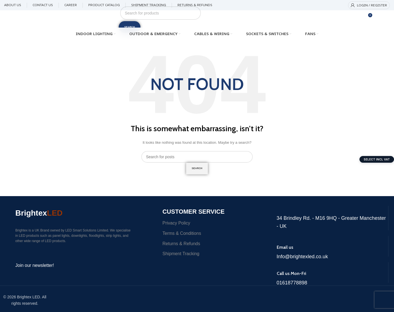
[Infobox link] (332, 220)
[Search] (160, 13)
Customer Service (202, 215)
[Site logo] (54, 19)
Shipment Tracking (181, 258)
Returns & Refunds (181, 247)
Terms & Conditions (181, 237)
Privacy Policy (176, 227)
